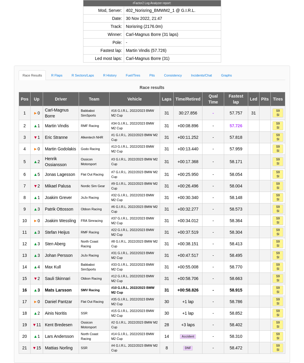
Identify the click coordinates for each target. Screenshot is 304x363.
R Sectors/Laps (83, 75)
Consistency (173, 75)
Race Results (32, 75)
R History (110, 75)
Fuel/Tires (133, 75)
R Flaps (56, 75)
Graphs (226, 75)
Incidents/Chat (201, 75)
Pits (152, 75)
